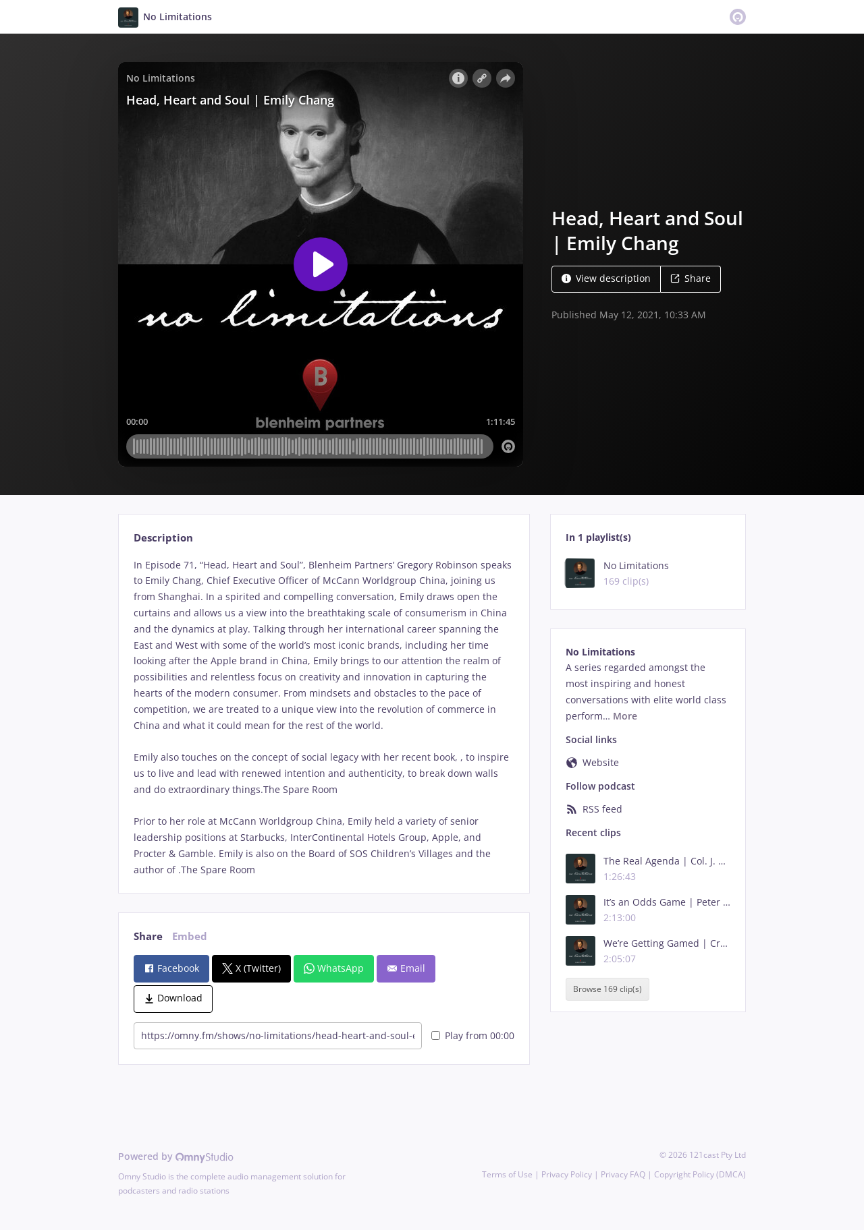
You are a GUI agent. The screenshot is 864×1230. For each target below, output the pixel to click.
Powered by (176, 1156)
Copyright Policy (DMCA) (700, 1174)
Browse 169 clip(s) (607, 989)
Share (690, 278)
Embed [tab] (189, 936)
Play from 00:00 (472, 1035)
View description (606, 278)
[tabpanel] (324, 717)
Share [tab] (148, 936)
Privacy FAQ (623, 1174)
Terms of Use (507, 1174)
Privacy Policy (566, 1174)
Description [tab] (163, 538)
